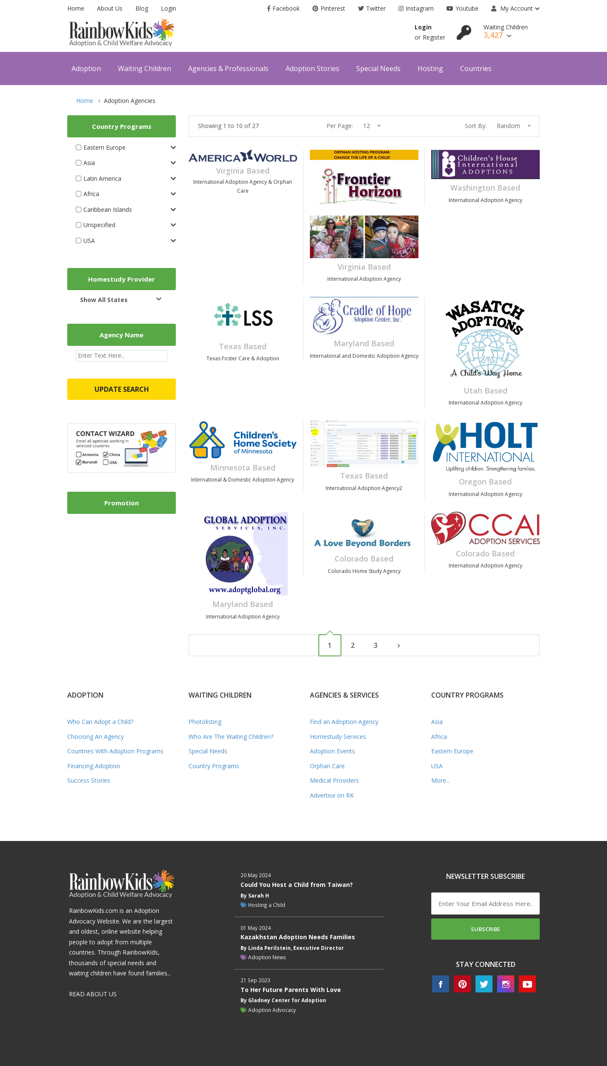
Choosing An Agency (95, 737)
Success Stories (88, 780)
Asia (437, 722)
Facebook (283, 8)
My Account (512, 8)
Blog (141, 8)
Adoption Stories (312, 68)
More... (440, 780)
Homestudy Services (338, 737)
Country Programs (214, 766)
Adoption (86, 68)
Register (434, 37)
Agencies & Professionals (228, 68)
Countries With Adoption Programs (115, 751)
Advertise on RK (332, 795)
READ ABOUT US (93, 994)
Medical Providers (334, 780)
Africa (439, 737)
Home (75, 8)
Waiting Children (144, 68)
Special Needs (378, 68)
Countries (476, 68)
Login (168, 8)
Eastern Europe (452, 751)
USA (437, 766)
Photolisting (205, 722)
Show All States (104, 300)
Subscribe (485, 929)
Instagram (416, 8)
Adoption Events (332, 751)
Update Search (121, 389)
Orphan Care (327, 766)
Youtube (462, 8)
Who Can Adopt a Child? (100, 722)
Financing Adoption (93, 766)
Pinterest (328, 8)
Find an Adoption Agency (344, 722)
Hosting (430, 68)
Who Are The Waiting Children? (231, 737)
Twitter (372, 8)
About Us (110, 8)
